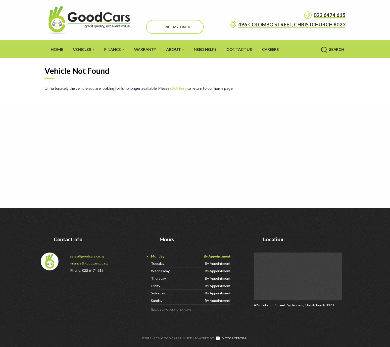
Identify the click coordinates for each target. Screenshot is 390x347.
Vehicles (83, 49)
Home (57, 49)
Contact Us (239, 49)
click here (178, 88)
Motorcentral (232, 338)
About (175, 49)
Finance (114, 49)
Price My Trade (176, 27)
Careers (270, 49)
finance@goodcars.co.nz (89, 263)
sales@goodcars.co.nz (87, 256)
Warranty (145, 49)
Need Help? (205, 49)
